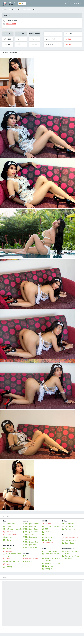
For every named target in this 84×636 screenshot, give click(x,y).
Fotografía (9, 551)
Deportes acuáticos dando (72, 552)
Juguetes (8, 537)
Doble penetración (12, 535)
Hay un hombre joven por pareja (13, 555)
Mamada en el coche (52, 563)
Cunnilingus (49, 566)
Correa (47, 535)
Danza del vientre (31, 559)
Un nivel (8, 526)
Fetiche (8, 540)
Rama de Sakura (31, 547)
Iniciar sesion (76, 3)
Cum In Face (69, 543)
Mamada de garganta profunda (52, 559)
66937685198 (11, 20)
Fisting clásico (70, 524)
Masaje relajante (31, 545)
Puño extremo (70, 529)
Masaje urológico (31, 529)
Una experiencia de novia (52, 555)
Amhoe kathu (17, 10)
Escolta (8, 548)
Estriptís (28, 556)
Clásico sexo (10, 524)
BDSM (47, 529)
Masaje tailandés (31, 532)
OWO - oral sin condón (13, 529)
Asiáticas (69, 39)
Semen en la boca (71, 538)
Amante (48, 524)
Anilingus (48, 569)
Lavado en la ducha (12, 561)
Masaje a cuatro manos (31, 538)
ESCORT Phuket (7, 10)
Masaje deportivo (31, 542)
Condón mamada (51, 551)
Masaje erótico (30, 526)
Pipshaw (8, 564)
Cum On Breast (70, 540)
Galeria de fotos (10, 53)
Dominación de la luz (52, 526)
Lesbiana (28, 561)
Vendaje (48, 540)
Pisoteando (49, 543)
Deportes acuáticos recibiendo (72, 557)
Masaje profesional (32, 524)
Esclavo (48, 532)
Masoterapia (29, 535)
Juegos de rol (50, 537)
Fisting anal (69, 526)
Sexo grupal (9, 532)
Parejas (8, 559)
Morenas (69, 45)
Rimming (8, 567)
